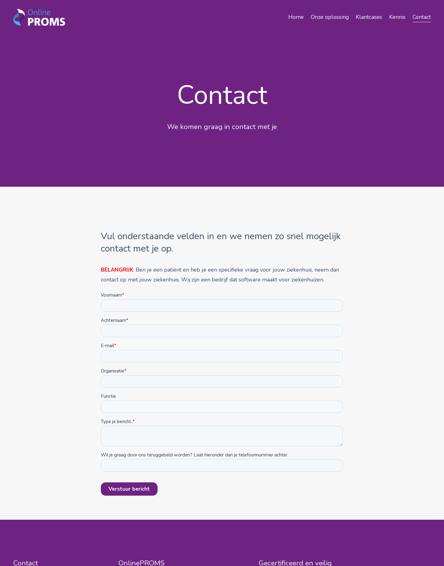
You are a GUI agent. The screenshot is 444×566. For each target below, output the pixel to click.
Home (296, 17)
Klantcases (369, 17)
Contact (422, 17)
